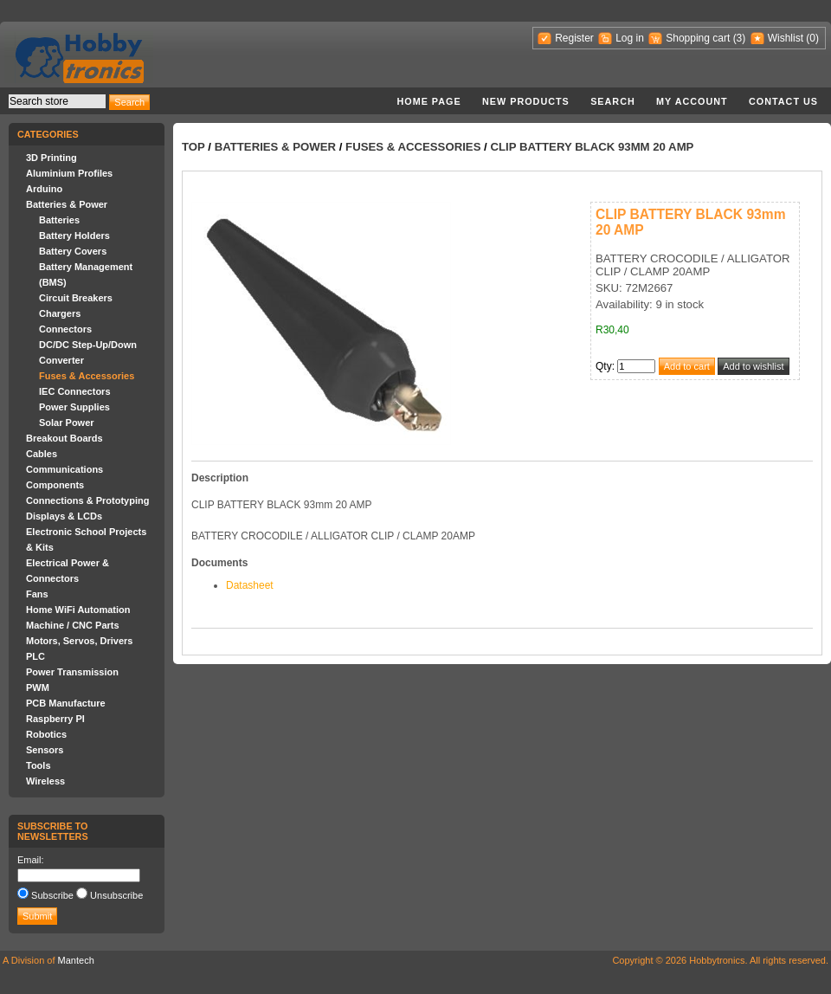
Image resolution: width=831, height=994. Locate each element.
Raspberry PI (55, 718)
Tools (38, 765)
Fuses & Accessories (86, 376)
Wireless (45, 781)
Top (193, 146)
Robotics (46, 734)
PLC (35, 656)
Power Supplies (74, 407)
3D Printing (51, 157)
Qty (604, 366)
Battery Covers (72, 251)
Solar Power (66, 422)
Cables (41, 454)
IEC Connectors (75, 391)
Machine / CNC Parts (72, 625)
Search (612, 101)
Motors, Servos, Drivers (79, 641)
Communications (64, 469)
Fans (37, 594)
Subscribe (52, 895)
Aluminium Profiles (69, 173)
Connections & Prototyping (87, 500)
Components (55, 485)
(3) (739, 38)
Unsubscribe (116, 895)
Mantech (76, 960)
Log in (629, 38)
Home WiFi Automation (78, 609)
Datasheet (250, 585)
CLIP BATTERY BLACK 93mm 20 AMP (591, 146)
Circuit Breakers (76, 298)
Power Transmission (72, 672)
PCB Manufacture (66, 703)
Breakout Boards (64, 438)
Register (574, 38)
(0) (812, 38)
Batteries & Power (66, 204)
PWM (37, 687)
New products (526, 101)
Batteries (59, 220)
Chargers (60, 313)
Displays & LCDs (64, 516)
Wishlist (785, 38)
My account (692, 101)
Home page (428, 101)
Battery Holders (74, 235)
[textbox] (57, 101)
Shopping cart (698, 38)
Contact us (783, 101)
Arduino (44, 189)
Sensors (44, 750)
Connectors (65, 329)
